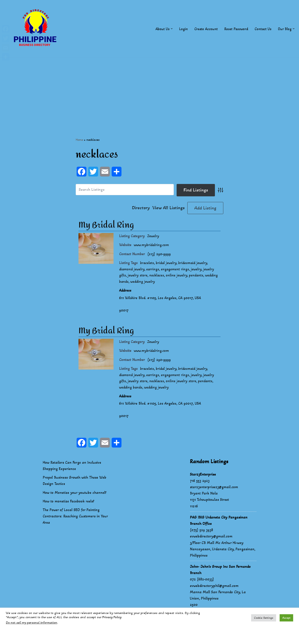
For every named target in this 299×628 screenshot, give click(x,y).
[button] (171, 29)
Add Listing (205, 208)
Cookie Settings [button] (263, 618)
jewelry (197, 270)
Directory (141, 208)
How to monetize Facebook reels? (68, 505)
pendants (196, 276)
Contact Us (262, 29)
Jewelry (153, 236)
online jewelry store (181, 384)
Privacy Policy (111, 617)
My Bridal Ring (106, 225)
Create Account (205, 29)
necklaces (156, 276)
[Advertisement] (149, 90)
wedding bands (131, 390)
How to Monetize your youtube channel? (75, 496)
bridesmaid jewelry (194, 263)
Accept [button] (286, 618)
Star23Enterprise (203, 478)
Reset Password (236, 29)
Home (79, 140)
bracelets (147, 263)
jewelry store (137, 276)
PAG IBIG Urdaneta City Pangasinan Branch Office (218, 524)
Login (182, 29)
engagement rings (175, 270)
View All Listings (169, 208)
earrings (153, 270)
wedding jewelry (143, 282)
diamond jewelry (132, 270)
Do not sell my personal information (31, 622)
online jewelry (177, 276)
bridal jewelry (167, 263)
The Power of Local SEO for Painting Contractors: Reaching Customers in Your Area (75, 519)
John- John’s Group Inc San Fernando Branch (220, 573)
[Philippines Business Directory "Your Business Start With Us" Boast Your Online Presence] (36, 28)
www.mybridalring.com (152, 245)
